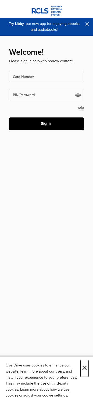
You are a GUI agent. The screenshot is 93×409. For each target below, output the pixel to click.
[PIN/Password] (46, 94)
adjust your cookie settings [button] (45, 395)
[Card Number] (46, 76)
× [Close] (84, 368)
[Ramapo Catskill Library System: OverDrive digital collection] (46, 10)
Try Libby (16, 23)
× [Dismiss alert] (87, 24)
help (80, 107)
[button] (78, 95)
